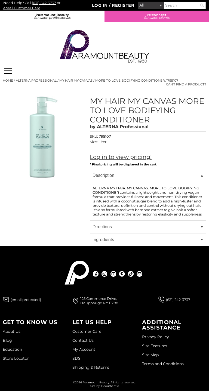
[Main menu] (8, 71)
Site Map (150, 354)
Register (123, 5)
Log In (100, 5)
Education (12, 349)
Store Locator (16, 358)
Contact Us (83, 340)
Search (202, 5)
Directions (102, 226)
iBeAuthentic (109, 386)
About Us (11, 331)
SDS (76, 358)
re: (157, 16)
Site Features (154, 345)
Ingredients (103, 239)
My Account (83, 349)
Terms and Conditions (163, 363)
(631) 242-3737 (44, 3)
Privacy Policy (155, 336)
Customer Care (86, 331)
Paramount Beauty (52, 16)
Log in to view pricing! (121, 156)
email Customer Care (21, 8)
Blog (7, 340)
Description (103, 175)
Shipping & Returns (90, 367)
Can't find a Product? (186, 84)
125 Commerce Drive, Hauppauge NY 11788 (99, 300)
